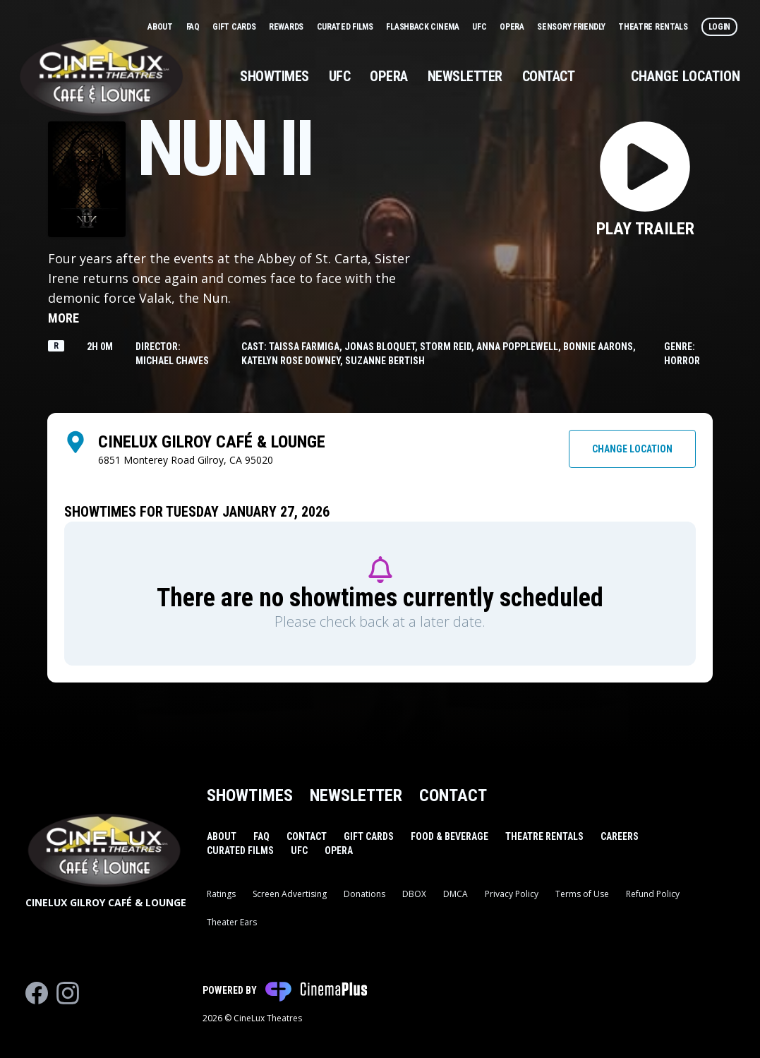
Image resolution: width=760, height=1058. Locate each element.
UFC (480, 27)
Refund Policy (653, 894)
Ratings (221, 894)
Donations (364, 894)
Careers (620, 836)
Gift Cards (235, 27)
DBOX (414, 894)
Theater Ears (232, 922)
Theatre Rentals (653, 27)
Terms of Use (582, 894)
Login (719, 27)
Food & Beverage (449, 836)
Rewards (287, 27)
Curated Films (346, 27)
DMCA (455, 894)
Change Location (685, 76)
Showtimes (274, 76)
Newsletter (465, 76)
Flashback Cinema (423, 27)
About (160, 27)
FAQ (194, 27)
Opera (513, 27)
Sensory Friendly (572, 27)
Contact (548, 76)
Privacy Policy (511, 894)
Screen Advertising (290, 894)
